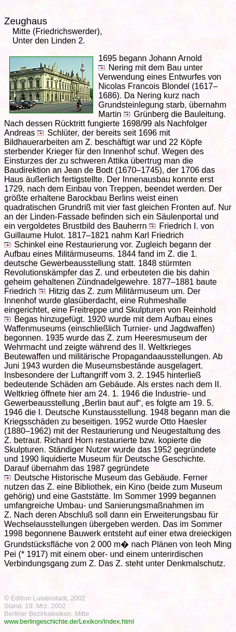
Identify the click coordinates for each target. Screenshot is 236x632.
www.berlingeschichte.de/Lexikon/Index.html (69, 621)
